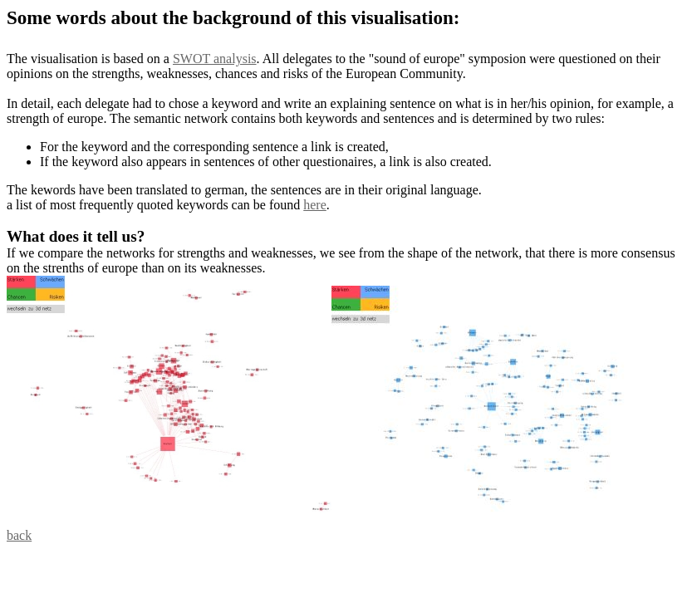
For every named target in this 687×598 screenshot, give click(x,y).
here (314, 205)
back (19, 535)
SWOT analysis (215, 58)
